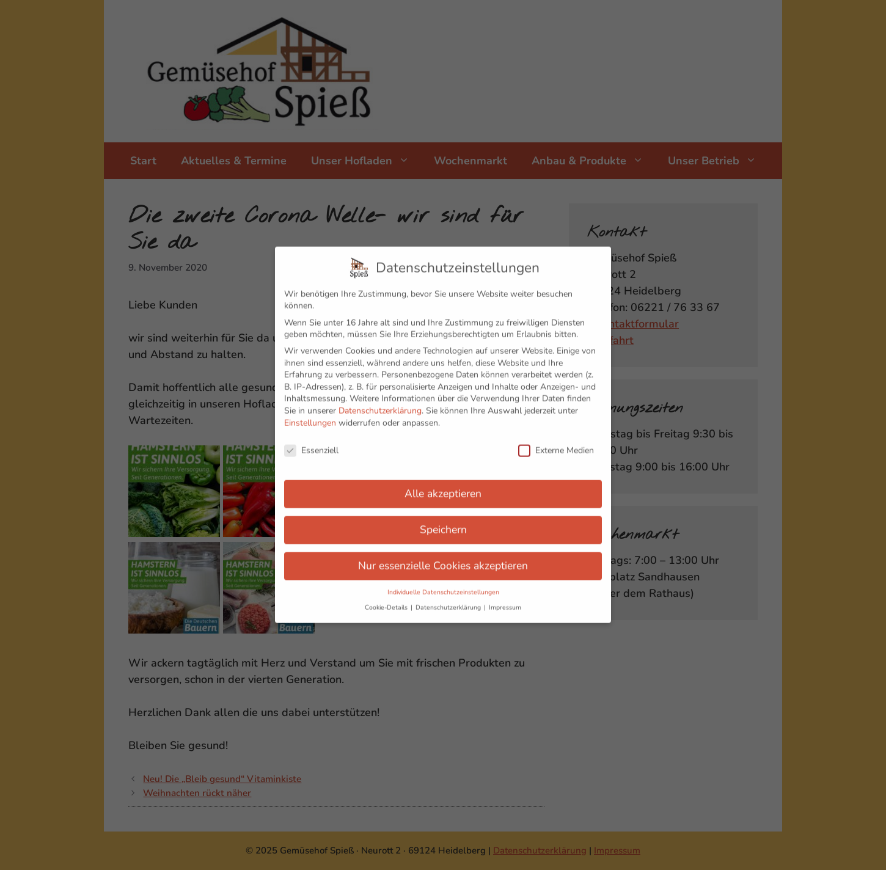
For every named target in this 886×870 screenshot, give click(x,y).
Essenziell (311, 441)
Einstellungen (310, 413)
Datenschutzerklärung (380, 402)
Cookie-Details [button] (387, 598)
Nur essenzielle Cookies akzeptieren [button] (443, 556)
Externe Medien (556, 441)
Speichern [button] (443, 520)
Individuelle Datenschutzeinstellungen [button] (443, 583)
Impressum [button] (505, 598)
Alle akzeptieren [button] (443, 484)
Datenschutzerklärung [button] (449, 598)
